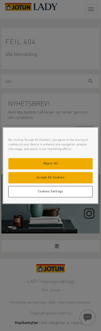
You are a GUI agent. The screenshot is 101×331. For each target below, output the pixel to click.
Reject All (50, 163)
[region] (50, 165)
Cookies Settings (50, 191)
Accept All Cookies (50, 177)
